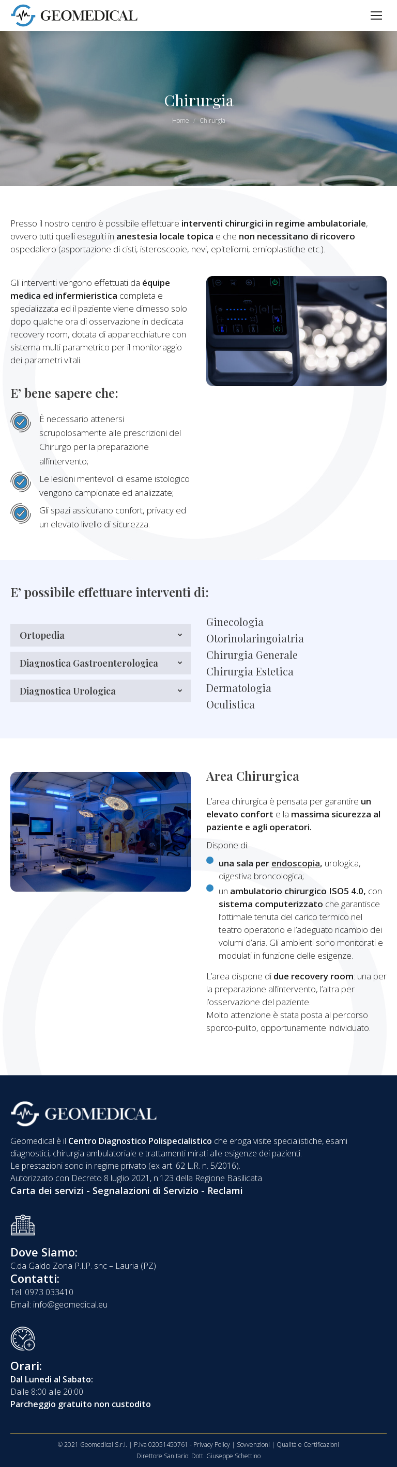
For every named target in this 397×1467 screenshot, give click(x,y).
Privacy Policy (211, 1444)
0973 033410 (49, 1292)
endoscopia (295, 863)
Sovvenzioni (253, 1444)
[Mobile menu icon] (376, 15)
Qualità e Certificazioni (308, 1444)
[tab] (100, 635)
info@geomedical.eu (70, 1304)
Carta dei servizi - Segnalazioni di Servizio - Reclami (126, 1190)
